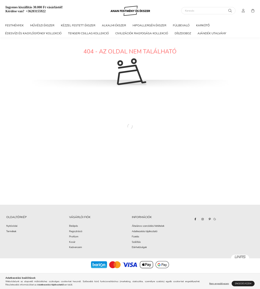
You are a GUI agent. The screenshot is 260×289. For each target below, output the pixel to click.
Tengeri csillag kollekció (88, 33)
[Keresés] (208, 10)
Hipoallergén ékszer (149, 25)
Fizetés (135, 236)
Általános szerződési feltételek (148, 226)
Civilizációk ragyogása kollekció (141, 33)
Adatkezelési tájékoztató (144, 231)
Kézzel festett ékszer (78, 25)
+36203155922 (36, 11)
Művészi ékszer (42, 25)
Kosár (72, 242)
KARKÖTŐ (203, 25)
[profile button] (243, 10)
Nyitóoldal (12, 226)
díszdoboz (183, 33)
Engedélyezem (243, 283)
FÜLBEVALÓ (181, 25)
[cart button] (252, 10)
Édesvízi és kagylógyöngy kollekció (33, 33)
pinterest (209, 219)
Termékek (11, 231)
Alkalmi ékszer (114, 25)
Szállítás (136, 242)
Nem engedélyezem (219, 283)
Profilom (73, 236)
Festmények (14, 25)
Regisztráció (75, 231)
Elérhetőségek (139, 247)
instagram (202, 219)
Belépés (73, 226)
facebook (195, 219)
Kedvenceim (75, 247)
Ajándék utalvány (212, 33)
